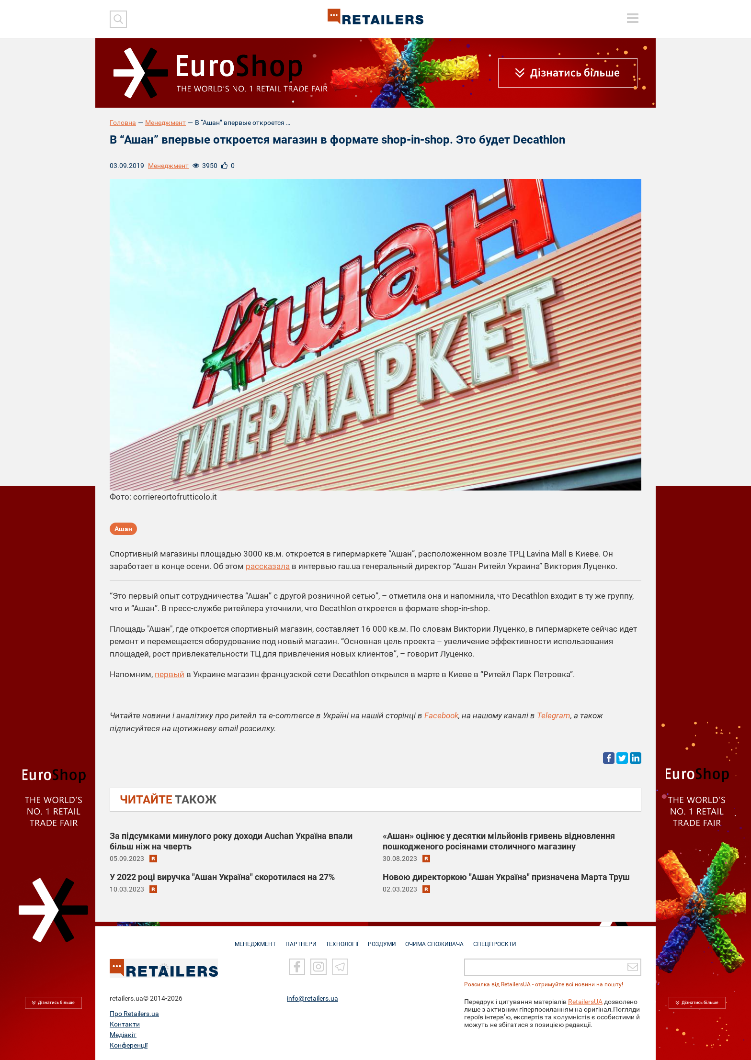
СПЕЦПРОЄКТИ (499, 939)
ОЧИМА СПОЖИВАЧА (437, 939)
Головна (123, 122)
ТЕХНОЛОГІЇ (341, 939)
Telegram (553, 715)
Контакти (125, 1024)
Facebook (441, 715)
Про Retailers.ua (134, 1013)
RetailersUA (585, 1001)
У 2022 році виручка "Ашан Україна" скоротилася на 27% (222, 876)
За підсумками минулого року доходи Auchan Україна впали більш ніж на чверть (231, 840)
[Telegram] (340, 967)
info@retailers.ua (312, 998)
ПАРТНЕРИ (298, 939)
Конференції (129, 1045)
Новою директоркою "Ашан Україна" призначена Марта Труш (506, 876)
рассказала (268, 566)
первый (169, 674)
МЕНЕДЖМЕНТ (251, 939)
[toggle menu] (632, 18)
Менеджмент (165, 122)
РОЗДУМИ (383, 939)
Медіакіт (123, 1034)
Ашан (123, 529)
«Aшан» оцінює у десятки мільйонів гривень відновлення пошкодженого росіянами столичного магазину (499, 840)
